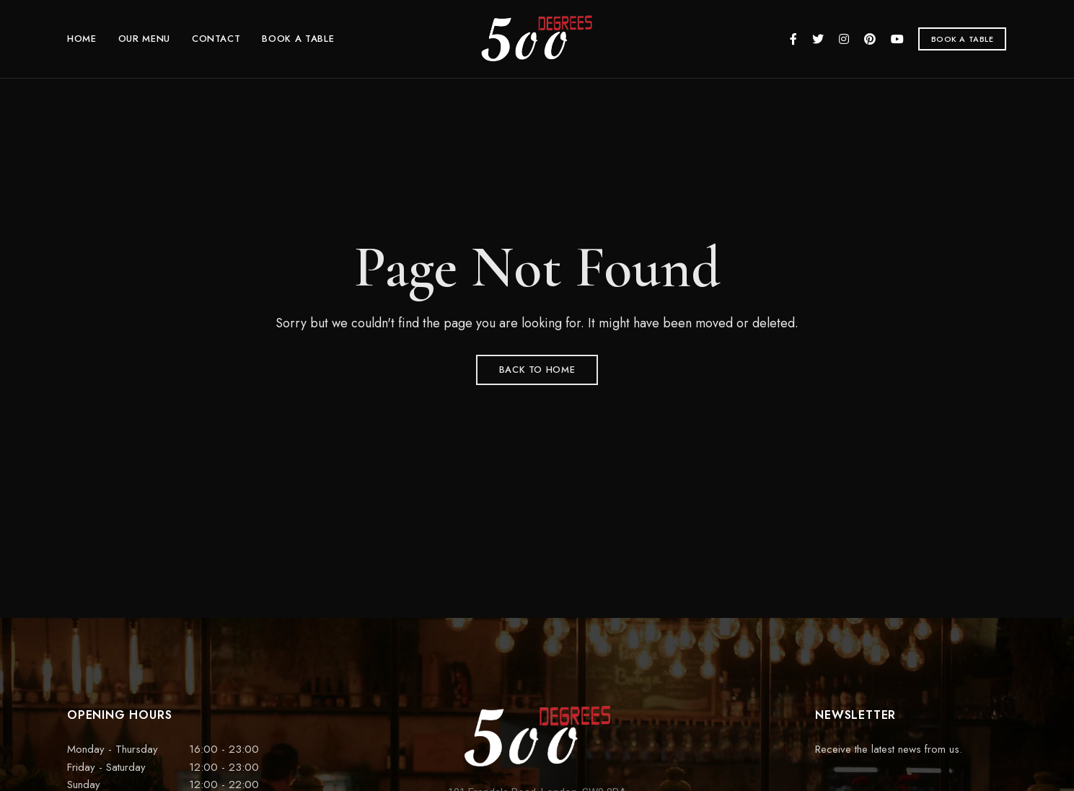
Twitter (818, 39)
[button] (962, 38)
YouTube (897, 39)
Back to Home (537, 369)
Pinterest (870, 39)
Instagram (844, 39)
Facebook (793, 39)
